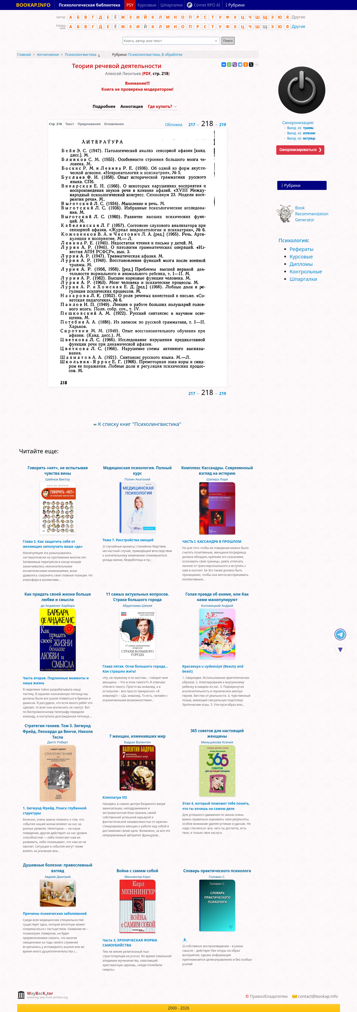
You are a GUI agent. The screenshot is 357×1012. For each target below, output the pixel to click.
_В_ (184, 939)
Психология (293, 240)
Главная (24, 54)
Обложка (174, 124)
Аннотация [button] (131, 106)
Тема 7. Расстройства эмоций (128, 540)
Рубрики (292, 185)
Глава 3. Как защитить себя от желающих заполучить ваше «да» (53, 544)
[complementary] (42, 995)
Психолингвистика (80, 54)
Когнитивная (48, 54)
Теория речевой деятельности (116, 66)
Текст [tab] (69, 124)
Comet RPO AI (207, 5)
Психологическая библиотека (89, 5)
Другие (298, 26)
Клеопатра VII (115, 797)
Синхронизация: (301, 121)
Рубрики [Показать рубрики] (236, 5)
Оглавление (114, 124)
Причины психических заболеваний (55, 913)
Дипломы (301, 264)
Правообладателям (269, 996)
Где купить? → (162, 106)
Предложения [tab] (88, 124)
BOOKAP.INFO (33, 4)
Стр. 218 (55, 124)
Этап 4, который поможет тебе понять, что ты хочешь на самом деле (216, 806)
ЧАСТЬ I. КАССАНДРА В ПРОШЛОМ (211, 541)
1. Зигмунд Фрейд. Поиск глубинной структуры (55, 810)
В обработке (172, 54)
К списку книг (139, 424)
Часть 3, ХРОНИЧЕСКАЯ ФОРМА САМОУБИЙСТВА (130, 942)
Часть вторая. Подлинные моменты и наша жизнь (56, 680)
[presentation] (55, 123)
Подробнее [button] (104, 106)
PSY (130, 5)
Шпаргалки (303, 279)
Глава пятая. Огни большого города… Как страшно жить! (135, 669)
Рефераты (301, 249)
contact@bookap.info (318, 996)
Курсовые (301, 256)
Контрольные (305, 271)
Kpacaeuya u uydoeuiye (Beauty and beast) (212, 669)
